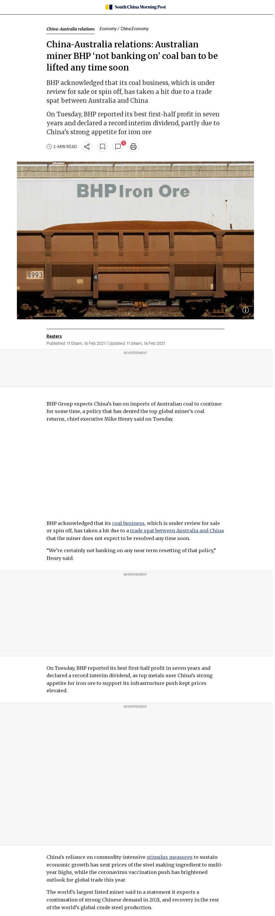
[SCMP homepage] (135, 7)
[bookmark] (102, 146)
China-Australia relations (71, 29)
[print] (133, 146)
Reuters (54, 336)
